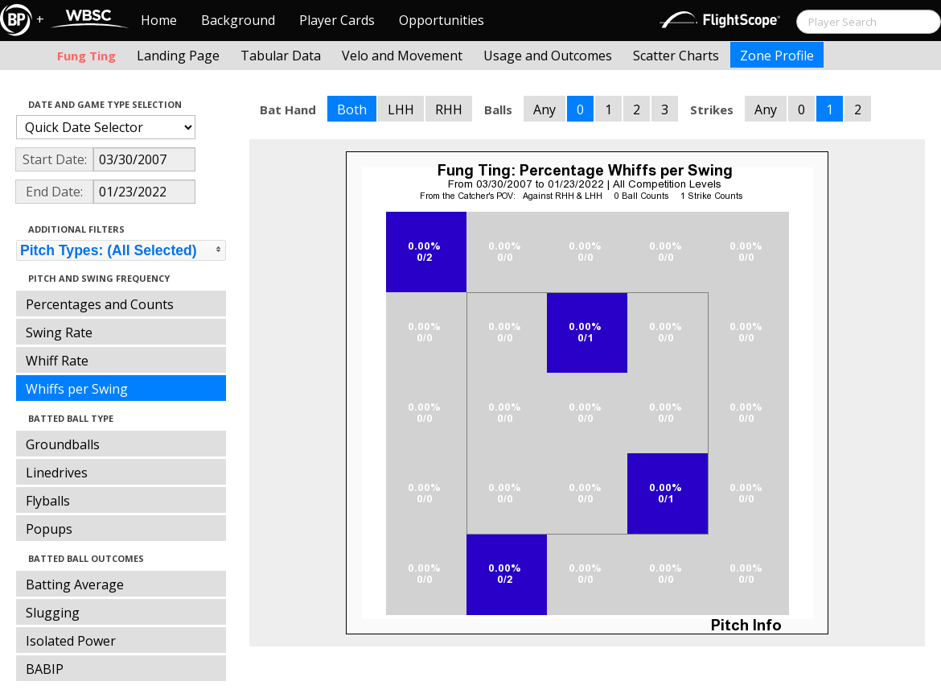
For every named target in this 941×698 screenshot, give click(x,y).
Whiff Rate (57, 361)
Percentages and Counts (100, 304)
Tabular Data (280, 55)
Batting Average (75, 584)
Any (544, 109)
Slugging (53, 613)
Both (352, 109)
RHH (448, 109)
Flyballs (48, 501)
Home (159, 20)
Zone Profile (777, 55)
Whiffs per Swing (77, 389)
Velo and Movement (402, 55)
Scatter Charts (676, 55)
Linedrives (57, 472)
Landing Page (178, 55)
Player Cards (337, 20)
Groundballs (63, 444)
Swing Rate (59, 332)
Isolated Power (71, 641)
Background (238, 20)
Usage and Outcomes (547, 55)
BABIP (45, 669)
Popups (49, 529)
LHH (401, 109)
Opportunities (441, 20)
